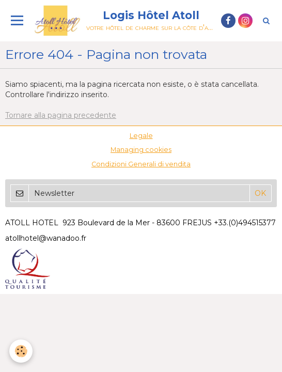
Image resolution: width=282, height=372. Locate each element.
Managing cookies (141, 149)
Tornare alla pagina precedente (60, 115)
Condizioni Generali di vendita (141, 164)
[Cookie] (21, 351)
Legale (141, 136)
